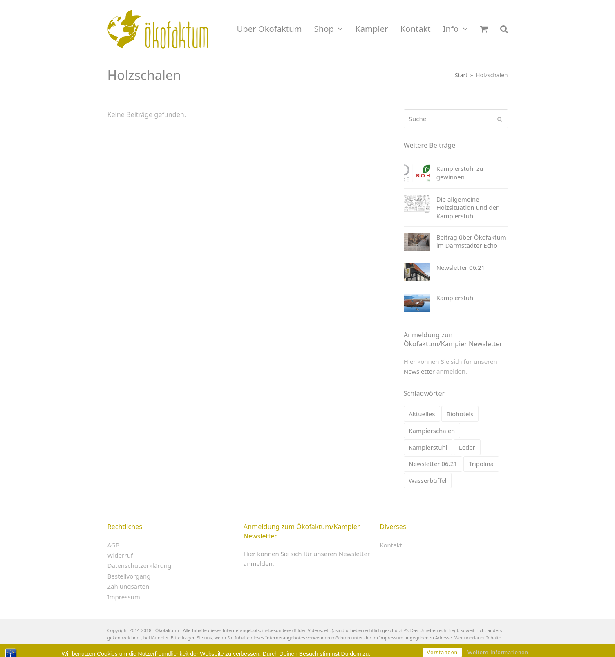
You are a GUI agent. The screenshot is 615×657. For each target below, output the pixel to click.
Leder (467, 447)
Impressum (123, 597)
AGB (113, 545)
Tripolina (481, 464)
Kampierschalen (432, 430)
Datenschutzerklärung (139, 565)
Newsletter (419, 371)
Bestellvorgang (129, 576)
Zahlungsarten (128, 586)
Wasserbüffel (427, 480)
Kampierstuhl (428, 447)
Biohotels (459, 414)
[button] (484, 29)
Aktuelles (422, 414)
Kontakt (391, 545)
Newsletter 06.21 (433, 464)
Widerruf (120, 555)
